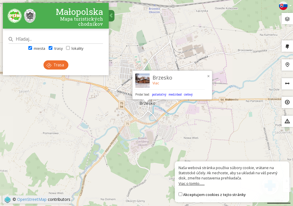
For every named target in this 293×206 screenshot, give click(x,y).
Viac (156, 83)
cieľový (188, 94)
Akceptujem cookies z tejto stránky (214, 194)
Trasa (55, 65)
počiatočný (159, 94)
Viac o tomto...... (192, 183)
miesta (36, 48)
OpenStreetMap (32, 199)
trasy (55, 48)
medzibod (175, 94)
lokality (74, 48)
